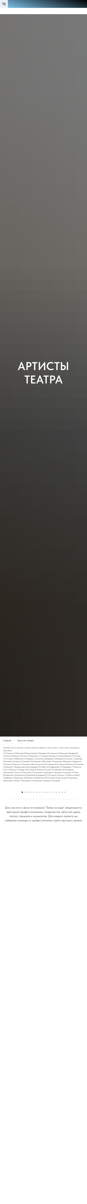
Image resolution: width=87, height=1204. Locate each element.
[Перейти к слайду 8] (42, 847)
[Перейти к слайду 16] (65, 847)
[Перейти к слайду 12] (53, 847)
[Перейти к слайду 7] (39, 847)
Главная (7, 740)
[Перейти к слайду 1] (22, 847)
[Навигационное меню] (4, 4)
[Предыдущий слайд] (3, 815)
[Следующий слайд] (84, 815)
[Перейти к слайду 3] (28, 847)
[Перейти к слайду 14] (59, 847)
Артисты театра (26, 740)
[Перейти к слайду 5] (33, 847)
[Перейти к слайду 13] (56, 847)
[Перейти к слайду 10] (47, 847)
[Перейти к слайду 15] (62, 847)
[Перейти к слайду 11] (50, 847)
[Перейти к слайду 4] (30, 847)
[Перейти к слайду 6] (36, 847)
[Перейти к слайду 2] (25, 847)
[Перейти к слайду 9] (45, 847)
